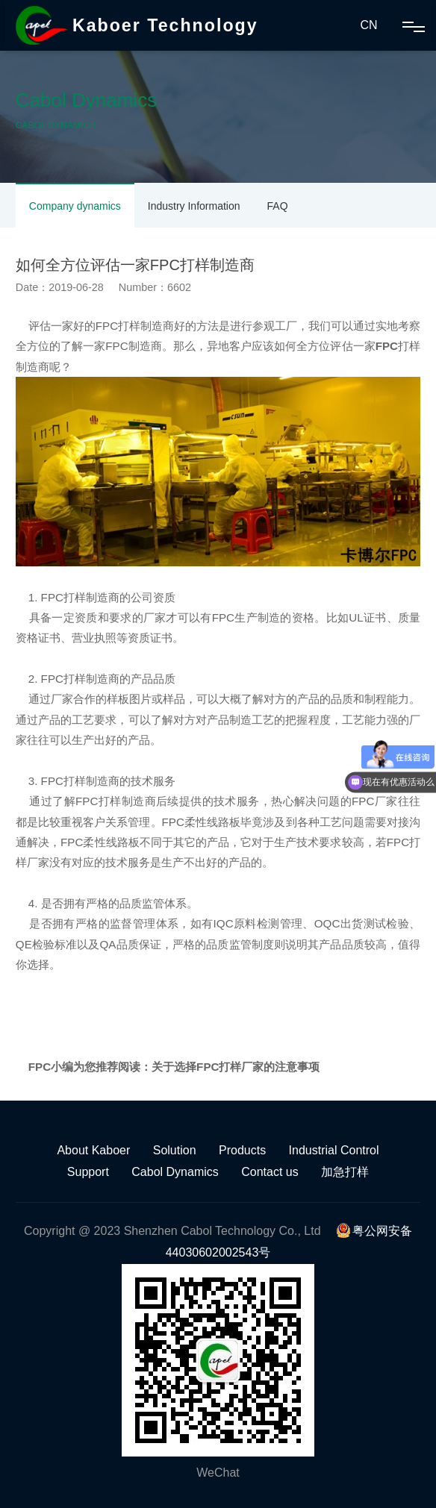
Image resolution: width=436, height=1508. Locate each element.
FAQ (277, 206)
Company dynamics (75, 206)
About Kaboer (93, 1150)
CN (368, 25)
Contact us (269, 1172)
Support (88, 1172)
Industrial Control (334, 1150)
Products (242, 1150)
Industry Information (194, 206)
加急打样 (345, 1172)
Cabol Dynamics (174, 1172)
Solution (174, 1150)
